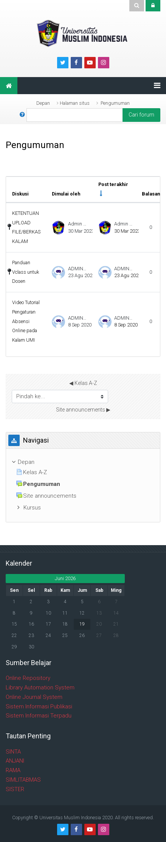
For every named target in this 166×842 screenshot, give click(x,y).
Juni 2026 (65, 578)
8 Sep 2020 (126, 325)
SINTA (13, 751)
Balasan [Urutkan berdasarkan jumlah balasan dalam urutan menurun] (151, 194)
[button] (22, 115)
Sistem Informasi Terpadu (38, 715)
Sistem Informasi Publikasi (39, 706)
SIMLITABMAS (23, 779)
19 (82, 624)
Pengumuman (115, 103)
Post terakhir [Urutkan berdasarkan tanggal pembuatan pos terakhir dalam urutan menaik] (113, 184)
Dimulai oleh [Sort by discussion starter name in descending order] (66, 194)
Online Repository (28, 678)
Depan (43, 103)
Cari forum (141, 115)
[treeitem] (83, 462)
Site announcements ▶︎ (83, 410)
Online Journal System (34, 697)
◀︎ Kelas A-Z (83, 383)
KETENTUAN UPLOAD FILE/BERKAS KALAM (26, 227)
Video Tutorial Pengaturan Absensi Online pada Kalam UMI (26, 321)
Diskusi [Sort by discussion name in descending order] (20, 194)
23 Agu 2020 (127, 275)
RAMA (13, 770)
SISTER (15, 789)
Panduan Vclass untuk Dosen (25, 272)
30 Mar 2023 (127, 231)
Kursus (32, 507)
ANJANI (15, 760)
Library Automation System (40, 687)
